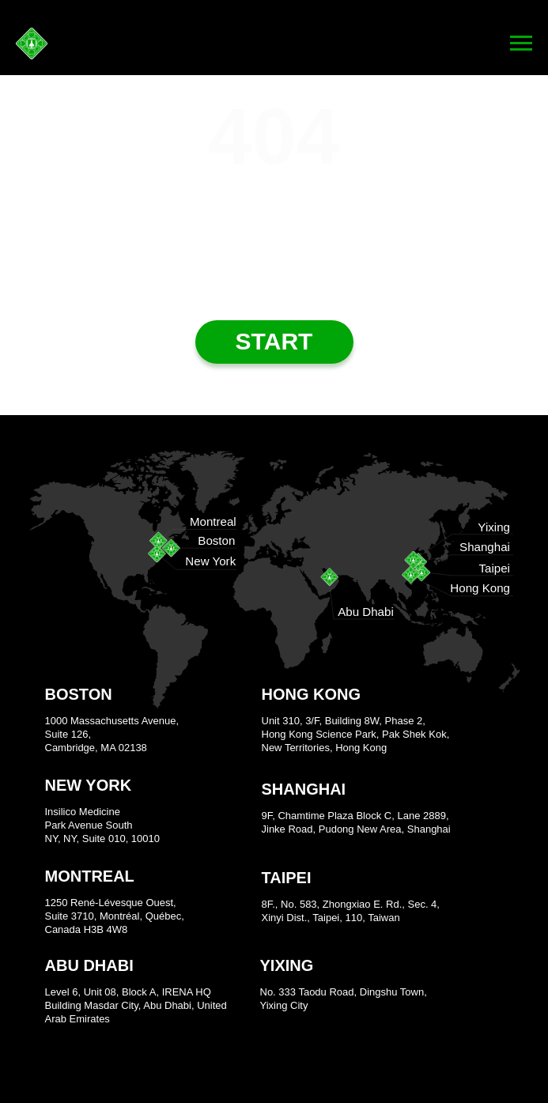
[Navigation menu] (521, 43)
